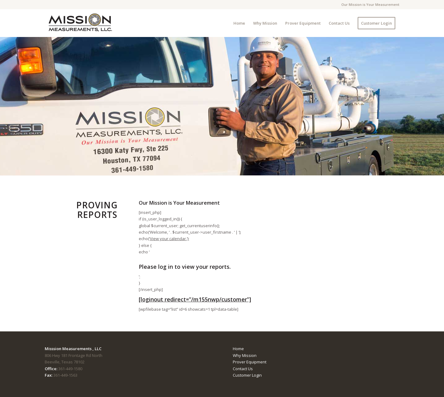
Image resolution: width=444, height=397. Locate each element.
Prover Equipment (249, 362)
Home (238, 348)
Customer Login (247, 375)
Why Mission (245, 355)
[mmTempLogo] (81, 23)
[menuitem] (239, 23)
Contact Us (243, 368)
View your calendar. (168, 238)
